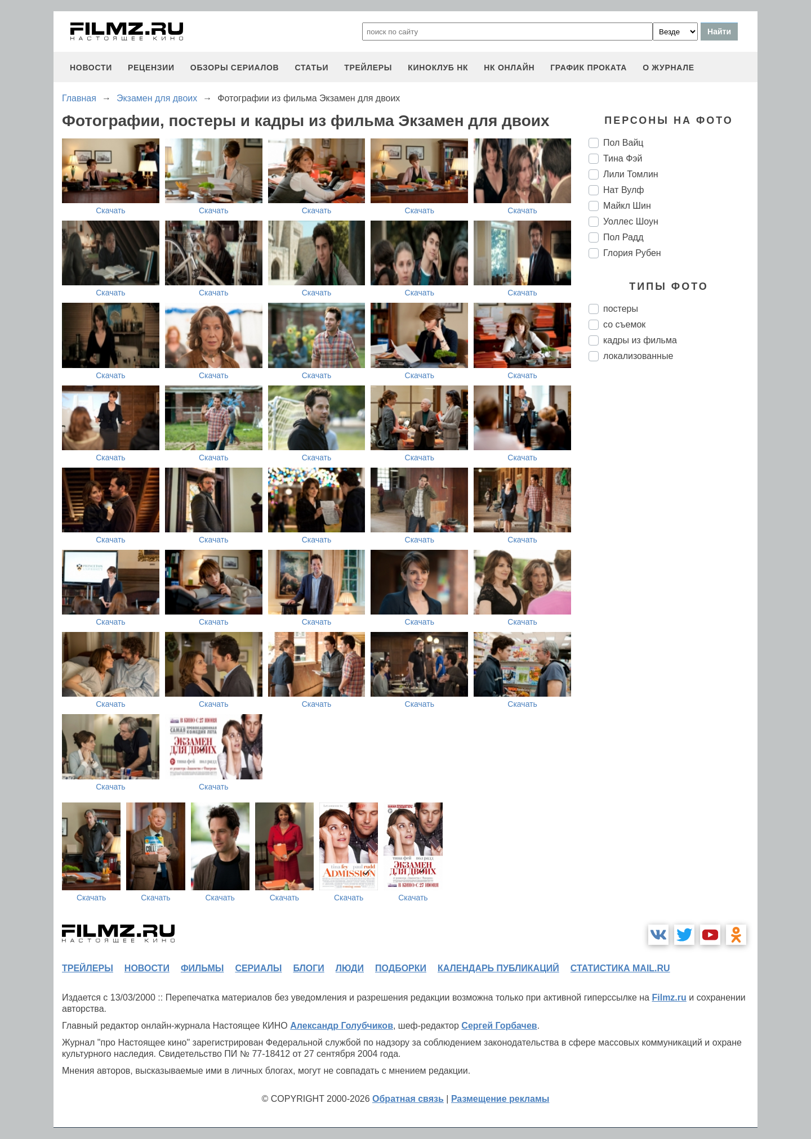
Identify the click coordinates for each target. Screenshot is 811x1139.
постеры (620, 308)
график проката (588, 67)
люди (350, 968)
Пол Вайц (623, 142)
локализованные (638, 356)
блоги (308, 968)
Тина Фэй (622, 158)
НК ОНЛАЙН (509, 67)
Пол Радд (623, 237)
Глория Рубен (632, 253)
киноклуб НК (438, 67)
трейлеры (368, 67)
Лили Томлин (630, 174)
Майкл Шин (627, 205)
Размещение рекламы (500, 1099)
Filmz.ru (669, 997)
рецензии (151, 67)
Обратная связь (408, 1099)
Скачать (111, 210)
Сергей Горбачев (499, 1025)
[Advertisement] (673, 558)
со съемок (624, 324)
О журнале (668, 67)
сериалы (258, 968)
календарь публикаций (498, 968)
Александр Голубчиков (341, 1025)
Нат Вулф (623, 190)
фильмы (202, 968)
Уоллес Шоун (630, 221)
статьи (311, 67)
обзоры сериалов (234, 67)
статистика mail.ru (620, 968)
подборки (400, 968)
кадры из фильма (640, 340)
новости (91, 67)
